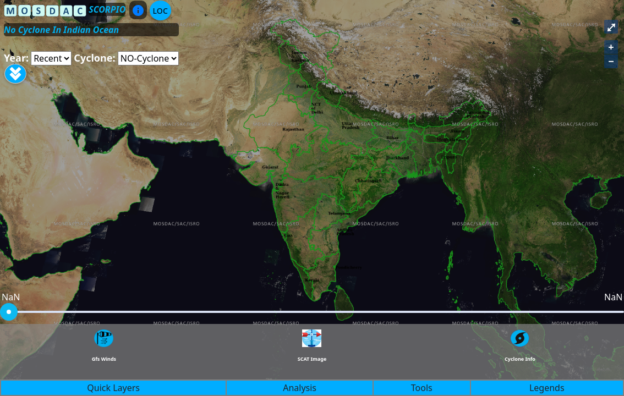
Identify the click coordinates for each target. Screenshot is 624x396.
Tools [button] (422, 388)
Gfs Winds (104, 358)
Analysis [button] (299, 388)
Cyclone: (94, 57)
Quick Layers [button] (113, 388)
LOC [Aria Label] (160, 11)
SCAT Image (312, 358)
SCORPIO (107, 9)
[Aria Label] (51, 58)
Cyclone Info (520, 358)
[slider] (9, 312)
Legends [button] (547, 388)
